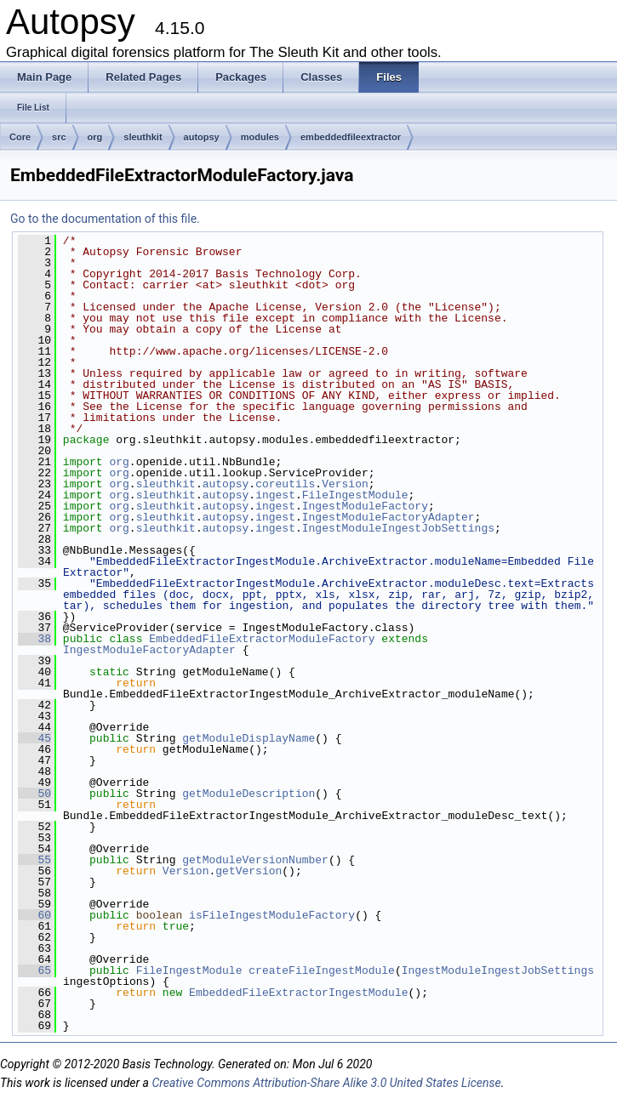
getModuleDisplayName (248, 738)
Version (345, 484)
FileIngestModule (355, 495)
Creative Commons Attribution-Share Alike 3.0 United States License (325, 1083)
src (59, 137)
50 (34, 793)
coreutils (285, 484)
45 (34, 738)
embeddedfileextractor (350, 137)
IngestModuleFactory (365, 506)
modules (260, 137)
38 (34, 638)
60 (34, 915)
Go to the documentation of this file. (105, 218)
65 (34, 970)
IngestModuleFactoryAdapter (388, 517)
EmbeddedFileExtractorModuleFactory (261, 638)
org (95, 137)
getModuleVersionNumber (255, 860)
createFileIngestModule (322, 970)
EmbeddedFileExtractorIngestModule (298, 992)
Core (20, 137)
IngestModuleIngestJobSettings (398, 528)
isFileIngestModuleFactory (272, 915)
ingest (275, 495)
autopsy (202, 137)
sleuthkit (142, 137)
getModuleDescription (248, 793)
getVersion (248, 871)
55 (34, 860)
